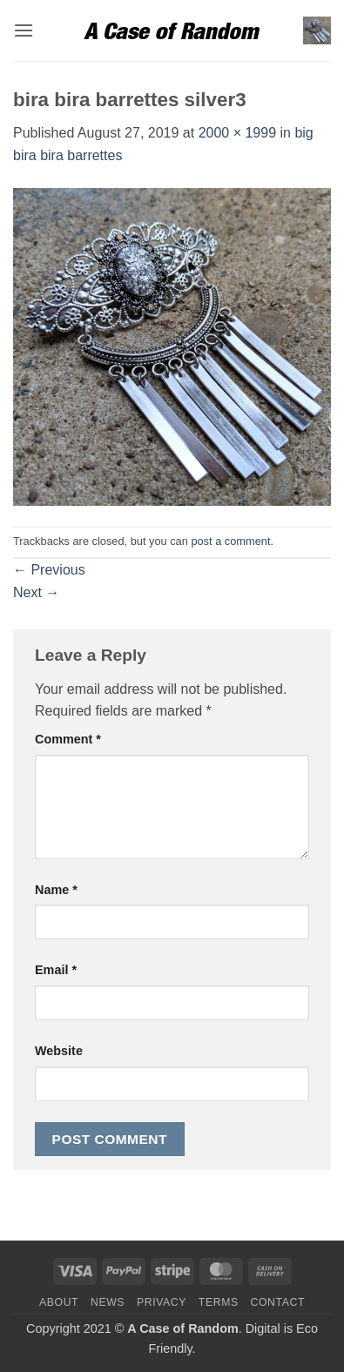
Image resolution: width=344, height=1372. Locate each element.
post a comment (230, 541)
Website (59, 1051)
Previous (49, 569)
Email (56, 970)
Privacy (161, 1302)
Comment (68, 739)
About (58, 1302)
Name (56, 890)
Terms (219, 1302)
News (108, 1302)
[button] (23, 30)
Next (36, 592)
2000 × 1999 (237, 132)
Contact (278, 1302)
